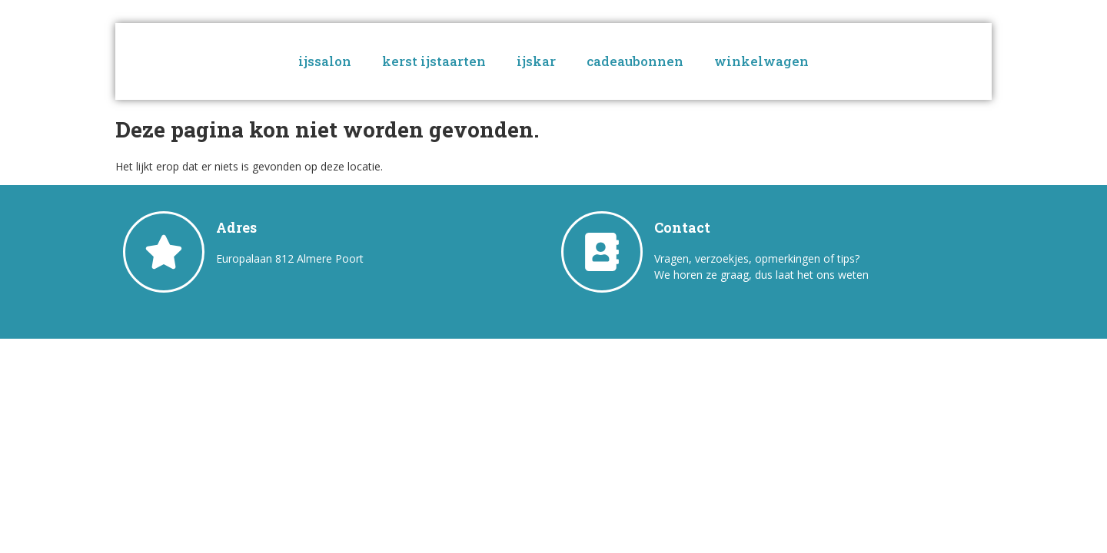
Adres (236, 227)
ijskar (536, 61)
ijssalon (324, 61)
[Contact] (602, 252)
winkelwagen (761, 61)
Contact (682, 227)
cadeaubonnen (635, 61)
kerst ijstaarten (434, 61)
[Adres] (163, 252)
